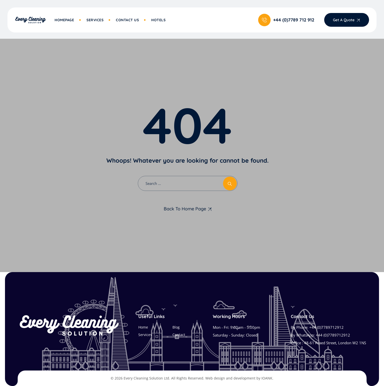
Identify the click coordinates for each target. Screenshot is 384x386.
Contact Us (127, 20)
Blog (176, 327)
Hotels (158, 20)
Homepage (64, 20)
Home (143, 327)
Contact (178, 334)
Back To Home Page (185, 209)
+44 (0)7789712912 (326, 327)
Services (94, 20)
